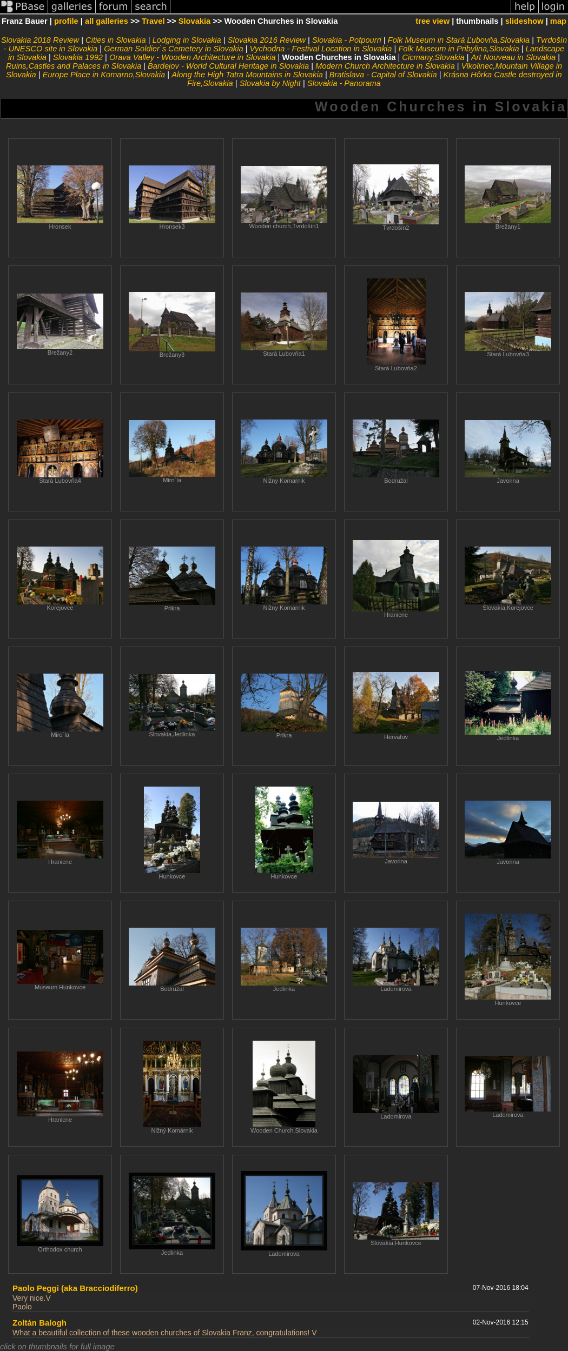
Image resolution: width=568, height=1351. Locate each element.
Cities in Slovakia (115, 40)
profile (66, 21)
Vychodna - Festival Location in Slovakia (321, 48)
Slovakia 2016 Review (267, 40)
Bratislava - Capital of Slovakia (383, 74)
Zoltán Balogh (39, 1322)
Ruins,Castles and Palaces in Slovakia (73, 66)
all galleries (106, 21)
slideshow (524, 21)
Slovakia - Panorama (344, 83)
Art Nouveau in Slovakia (513, 57)
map (558, 21)
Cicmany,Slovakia (433, 57)
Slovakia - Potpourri (346, 40)
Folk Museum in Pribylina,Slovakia (458, 48)
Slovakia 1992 (78, 57)
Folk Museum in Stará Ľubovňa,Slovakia (459, 40)
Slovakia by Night (270, 83)
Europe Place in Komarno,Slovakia (104, 74)
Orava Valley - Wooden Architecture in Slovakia (192, 57)
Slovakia (194, 21)
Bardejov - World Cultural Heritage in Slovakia (228, 66)
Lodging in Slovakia (187, 40)
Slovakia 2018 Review (40, 40)
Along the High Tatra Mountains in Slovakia (247, 74)
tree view (432, 21)
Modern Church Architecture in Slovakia (385, 66)
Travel (153, 21)
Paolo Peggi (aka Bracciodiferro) (75, 1288)
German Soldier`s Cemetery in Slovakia (173, 48)
